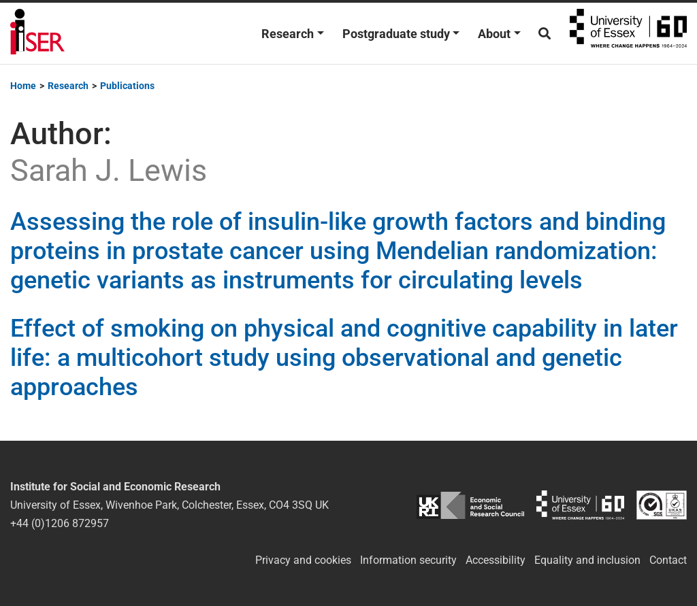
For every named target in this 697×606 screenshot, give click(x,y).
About (494, 34)
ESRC (470, 505)
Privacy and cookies (303, 560)
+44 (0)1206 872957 (59, 523)
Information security (408, 560)
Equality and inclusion (587, 560)
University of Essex (628, 33)
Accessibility (495, 560)
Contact (668, 560)
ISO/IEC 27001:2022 (661, 505)
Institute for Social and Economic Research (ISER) (37, 33)
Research (287, 34)
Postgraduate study (396, 34)
